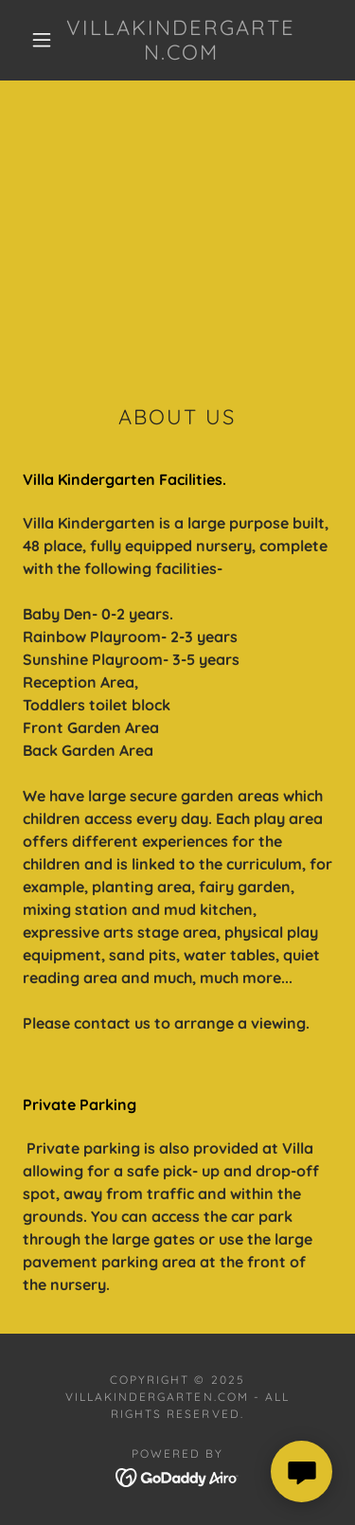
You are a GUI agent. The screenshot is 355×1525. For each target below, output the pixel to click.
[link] (181, 40)
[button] (42, 40)
